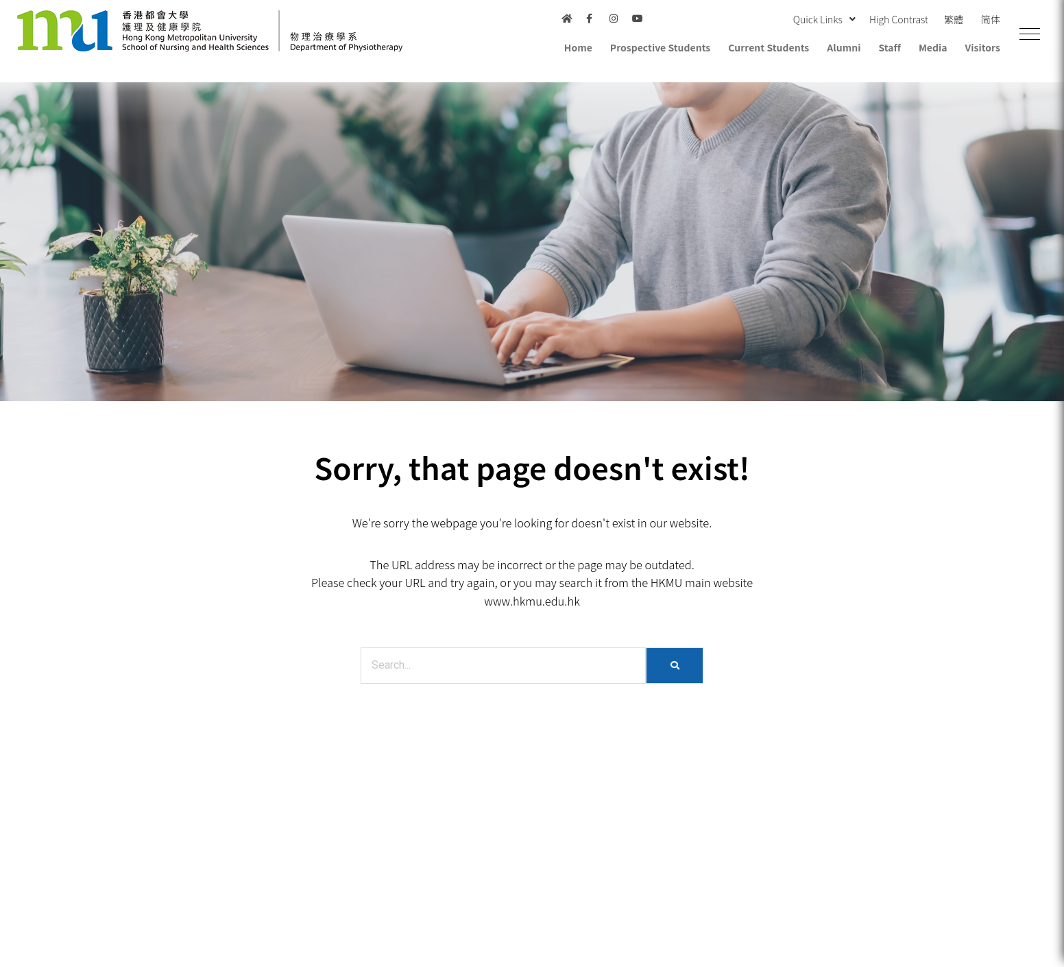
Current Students (768, 47)
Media (933, 47)
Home (578, 47)
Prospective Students (660, 47)
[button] (1030, 34)
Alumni (843, 47)
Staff (889, 47)
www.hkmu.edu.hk (532, 601)
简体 (990, 19)
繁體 (953, 19)
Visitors (982, 47)
